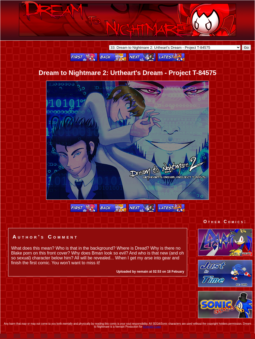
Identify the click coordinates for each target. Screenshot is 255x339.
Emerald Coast (152, 326)
